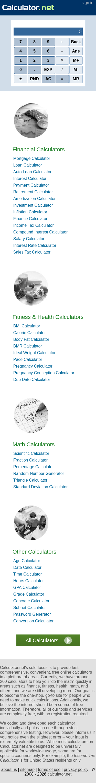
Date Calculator (27, 567)
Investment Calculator (33, 205)
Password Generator (32, 614)
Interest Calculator (30, 178)
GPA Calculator (27, 587)
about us (9, 769)
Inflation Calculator (30, 212)
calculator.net (59, 774)
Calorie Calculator (29, 332)
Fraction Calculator (30, 460)
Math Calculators (34, 444)
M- (75, 69)
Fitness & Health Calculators (48, 317)
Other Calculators (34, 552)
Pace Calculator (27, 359)
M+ (76, 60)
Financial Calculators (39, 149)
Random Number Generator (38, 473)
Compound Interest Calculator (40, 232)
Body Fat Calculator (31, 339)
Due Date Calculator (31, 379)
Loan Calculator (27, 165)
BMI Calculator (26, 326)
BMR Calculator (27, 346)
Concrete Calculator (31, 601)
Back (76, 42)
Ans (76, 51)
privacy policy (76, 769)
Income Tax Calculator (33, 225)
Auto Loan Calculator (32, 172)
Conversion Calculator (33, 621)
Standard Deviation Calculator (40, 487)
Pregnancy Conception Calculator (43, 373)
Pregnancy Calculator (32, 366)
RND (34, 79)
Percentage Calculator (33, 467)
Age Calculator (26, 561)
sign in (87, 3)
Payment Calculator (31, 185)
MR (76, 79)
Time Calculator (27, 574)
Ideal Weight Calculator (34, 353)
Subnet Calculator (29, 607)
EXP (48, 69)
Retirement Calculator (33, 192)
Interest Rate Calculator (34, 245)
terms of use (49, 769)
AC (48, 79)
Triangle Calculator (30, 480)
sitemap (27, 769)
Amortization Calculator (34, 198)
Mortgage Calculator (31, 158)
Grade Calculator (28, 594)
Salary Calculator (29, 239)
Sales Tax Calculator (32, 252)
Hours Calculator (28, 581)
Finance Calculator (30, 218)
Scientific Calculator (31, 453)
